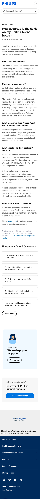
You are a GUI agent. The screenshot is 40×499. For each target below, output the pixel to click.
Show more (9, 314)
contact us (12, 221)
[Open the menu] (36, 3)
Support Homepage (20, 396)
